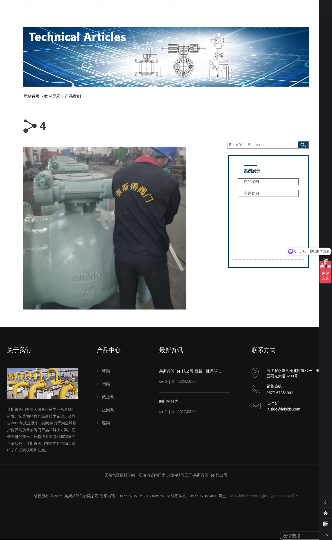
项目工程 (285, 10)
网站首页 (31, 96)
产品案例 (73, 96)
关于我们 (211, 10)
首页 (67, 10)
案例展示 (174, 10)
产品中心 (137, 10)
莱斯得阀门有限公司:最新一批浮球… (190, 371)
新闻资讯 (100, 10)
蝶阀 (106, 423)
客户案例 (251, 193)
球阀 (106, 370)
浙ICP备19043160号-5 (279, 496)
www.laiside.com (244, 496)
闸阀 (106, 383)
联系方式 (248, 10)
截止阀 (108, 396)
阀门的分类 (168, 401)
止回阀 (108, 410)
